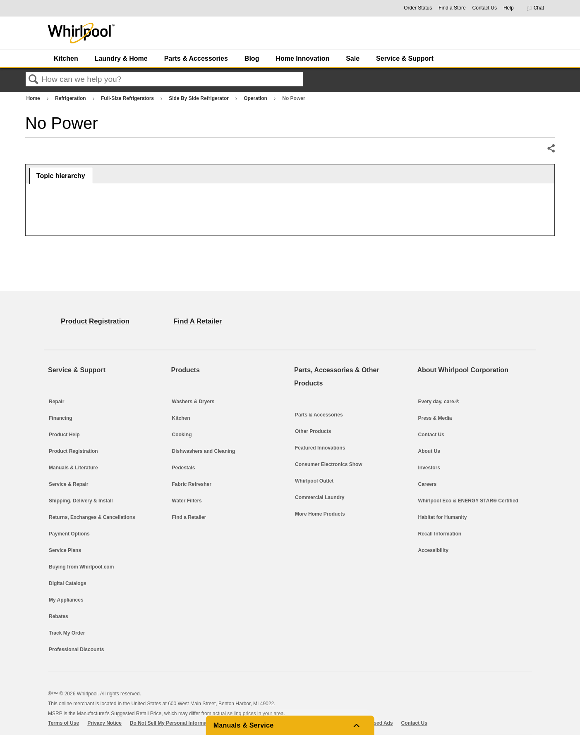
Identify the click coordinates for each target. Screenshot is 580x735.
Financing (60, 418)
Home (33, 98)
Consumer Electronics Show (328, 464)
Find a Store (452, 8)
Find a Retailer (189, 517)
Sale (353, 58)
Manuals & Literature (73, 468)
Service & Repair (68, 484)
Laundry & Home (121, 58)
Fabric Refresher (191, 484)
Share (550, 149)
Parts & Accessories (196, 58)
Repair (56, 401)
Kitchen (66, 58)
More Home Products (320, 514)
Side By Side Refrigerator (199, 98)
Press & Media (435, 418)
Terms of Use (63, 723)
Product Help (64, 435)
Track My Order (67, 633)
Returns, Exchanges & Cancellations (92, 517)
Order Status (418, 8)
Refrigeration (71, 98)
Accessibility (433, 550)
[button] (539, 8)
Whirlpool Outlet (314, 481)
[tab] (60, 176)
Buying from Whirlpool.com (81, 567)
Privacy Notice (104, 723)
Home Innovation (302, 58)
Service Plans (65, 550)
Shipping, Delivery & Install (81, 501)
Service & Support (405, 58)
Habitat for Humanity (442, 517)
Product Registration (73, 451)
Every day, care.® (438, 401)
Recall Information (440, 534)
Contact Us (484, 8)
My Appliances (66, 600)
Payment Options (69, 534)
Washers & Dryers (193, 401)
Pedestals (183, 468)
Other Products (313, 431)
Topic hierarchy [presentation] (60, 175)
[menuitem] (64, 58)
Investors (429, 468)
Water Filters (187, 501)
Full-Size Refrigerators (128, 98)
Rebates (58, 616)
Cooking (182, 435)
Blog (251, 58)
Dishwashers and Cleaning (203, 451)
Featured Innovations (320, 448)
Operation (256, 98)
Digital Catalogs (67, 583)
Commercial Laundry (319, 497)
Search (33, 80)
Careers (427, 484)
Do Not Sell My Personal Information (173, 723)
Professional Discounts (76, 649)
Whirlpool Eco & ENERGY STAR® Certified (468, 501)
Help (508, 8)
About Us (429, 451)
